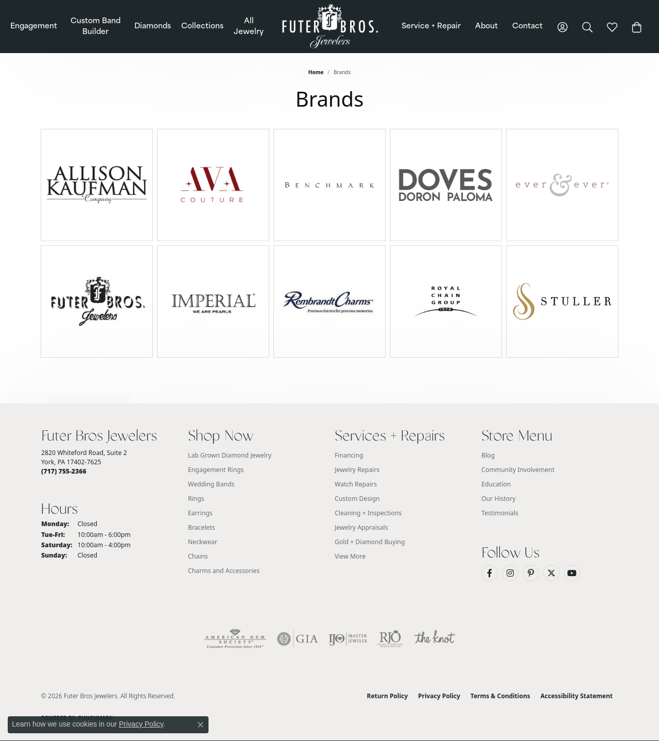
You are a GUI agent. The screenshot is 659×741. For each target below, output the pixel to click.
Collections (202, 26)
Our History (498, 498)
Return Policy (387, 696)
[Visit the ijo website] (347, 639)
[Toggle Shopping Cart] (637, 26)
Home (316, 72)
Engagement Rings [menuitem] (216, 469)
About (486, 26)
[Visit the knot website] (434, 639)
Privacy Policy (439, 696)
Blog (488, 455)
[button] (563, 26)
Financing (349, 455)
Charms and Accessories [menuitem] (223, 570)
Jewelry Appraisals (361, 527)
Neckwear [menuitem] (202, 541)
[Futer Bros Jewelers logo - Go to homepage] (330, 26)
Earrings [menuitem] (200, 513)
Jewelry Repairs (357, 469)
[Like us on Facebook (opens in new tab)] (489, 573)
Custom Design (357, 498)
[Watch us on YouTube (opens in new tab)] (572, 573)
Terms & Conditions (500, 696)
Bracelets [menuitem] (201, 527)
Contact (527, 26)
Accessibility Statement (577, 696)
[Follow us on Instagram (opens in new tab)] (510, 573)
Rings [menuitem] (196, 498)
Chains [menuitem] (198, 556)
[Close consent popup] (200, 724)
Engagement (33, 26)
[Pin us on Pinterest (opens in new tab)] (531, 573)
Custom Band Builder (95, 27)
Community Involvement (517, 469)
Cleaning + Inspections (368, 513)
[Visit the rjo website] (390, 639)
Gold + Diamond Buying (370, 541)
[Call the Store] (63, 471)
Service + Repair (431, 26)
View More (350, 556)
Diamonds (152, 26)
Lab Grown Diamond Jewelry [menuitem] (229, 455)
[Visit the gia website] (297, 639)
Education (496, 484)
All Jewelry (249, 27)
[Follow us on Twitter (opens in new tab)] (551, 573)
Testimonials (499, 513)
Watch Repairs (356, 484)
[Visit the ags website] (235, 639)
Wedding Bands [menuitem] (211, 484)
